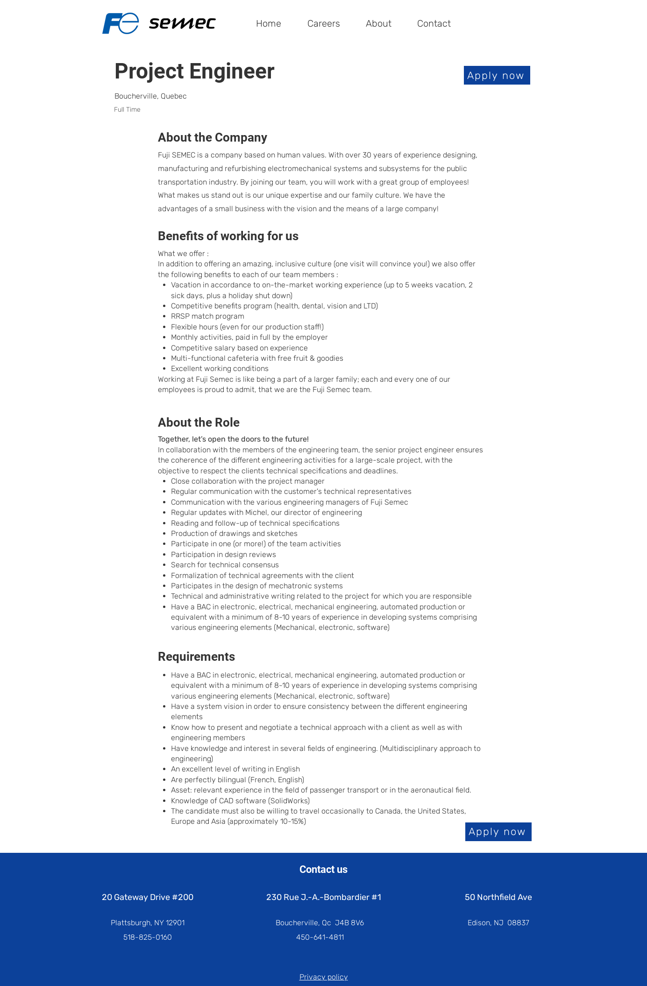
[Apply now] (497, 75)
